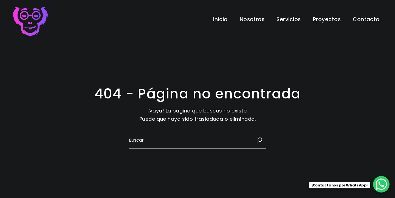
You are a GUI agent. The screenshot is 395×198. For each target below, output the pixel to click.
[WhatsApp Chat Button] (381, 184)
